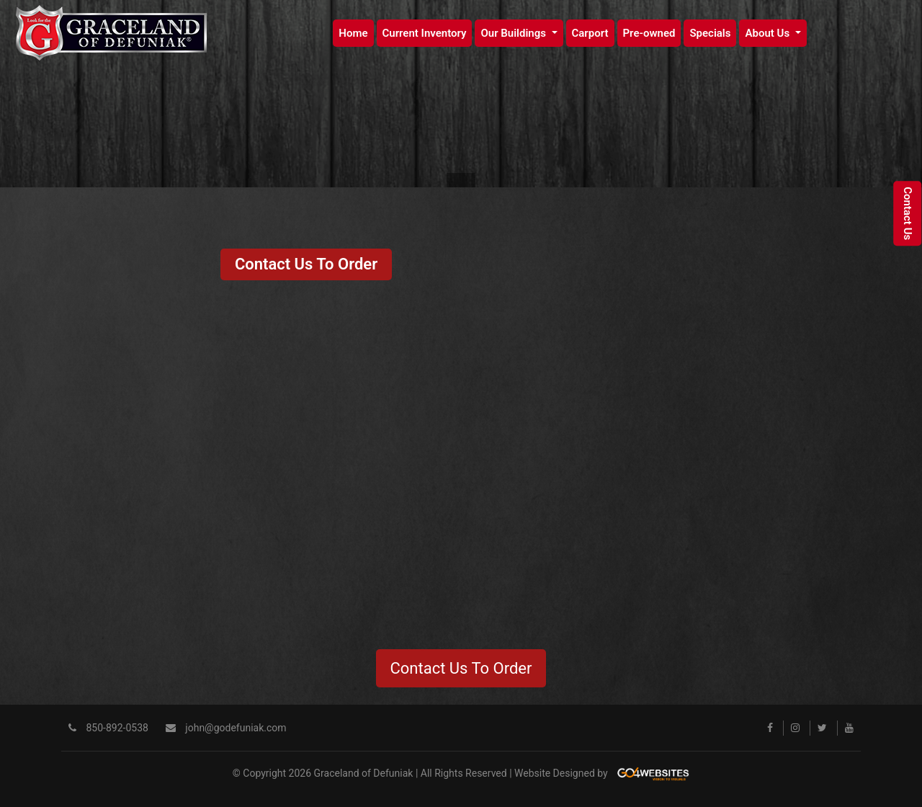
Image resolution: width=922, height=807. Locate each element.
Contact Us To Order (306, 264)
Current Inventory (424, 33)
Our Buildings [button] (514, 33)
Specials (709, 33)
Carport (590, 33)
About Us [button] (768, 33)
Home (353, 33)
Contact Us (907, 213)
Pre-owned (649, 33)
